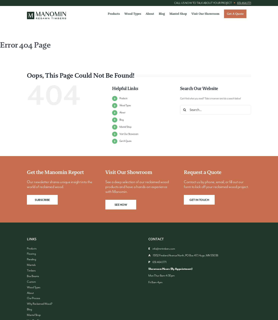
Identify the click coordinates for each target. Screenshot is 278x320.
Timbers (31, 270)
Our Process (33, 298)
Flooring (31, 254)
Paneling (31, 259)
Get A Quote (125, 141)
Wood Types (125, 105)
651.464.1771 (244, 3)
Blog (121, 119)
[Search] (184, 109)
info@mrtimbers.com (163, 249)
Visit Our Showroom (128, 134)
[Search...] (215, 109)
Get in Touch (199, 200)
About (122, 112)
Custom (31, 282)
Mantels (31, 265)
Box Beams (33, 276)
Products (123, 98)
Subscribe (42, 200)
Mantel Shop (125, 126)
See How (121, 205)
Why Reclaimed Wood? (39, 304)
